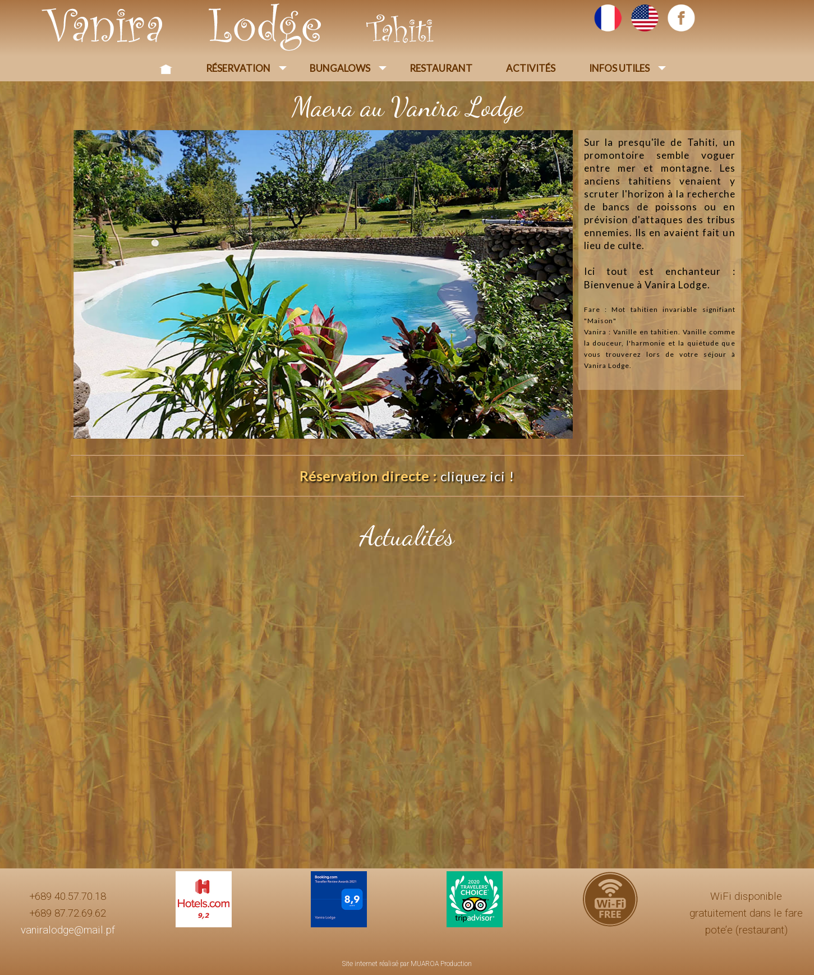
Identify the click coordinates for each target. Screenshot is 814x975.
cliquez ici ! (477, 476)
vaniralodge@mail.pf (68, 930)
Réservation (238, 68)
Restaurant (441, 68)
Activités (530, 68)
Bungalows (340, 68)
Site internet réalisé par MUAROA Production (407, 964)
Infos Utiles (619, 68)
